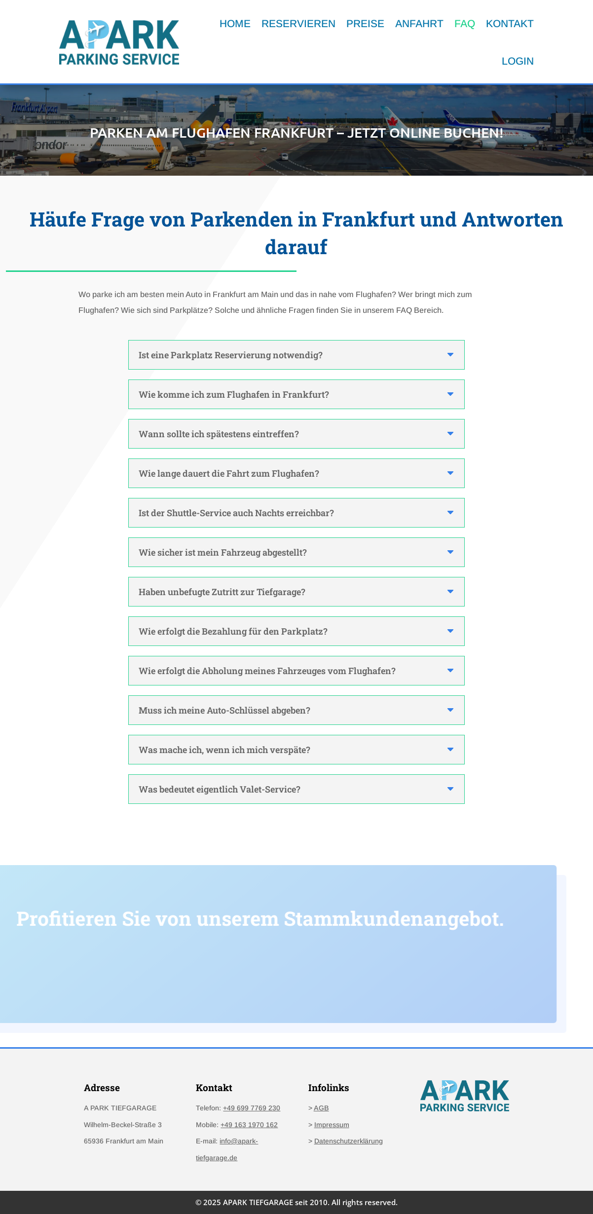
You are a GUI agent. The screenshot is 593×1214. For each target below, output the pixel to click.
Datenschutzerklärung (348, 1141)
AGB (321, 1108)
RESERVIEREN (298, 23)
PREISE (365, 23)
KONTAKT (510, 23)
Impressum (331, 1125)
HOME (235, 23)
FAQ (464, 23)
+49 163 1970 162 (249, 1125)
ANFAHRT (419, 23)
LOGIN (518, 61)
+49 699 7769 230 (251, 1108)
